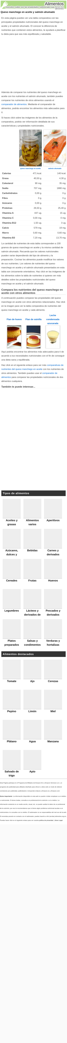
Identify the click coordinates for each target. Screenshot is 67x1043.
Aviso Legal (59, 820)
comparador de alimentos (14, 104)
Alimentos (54, 3)
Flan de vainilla (33, 319)
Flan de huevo (14, 319)
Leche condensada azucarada (52, 319)
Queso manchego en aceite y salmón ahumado (28, 12)
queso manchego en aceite (30, 168)
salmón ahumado (54, 168)
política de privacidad (46, 820)
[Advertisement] (25, 62)
